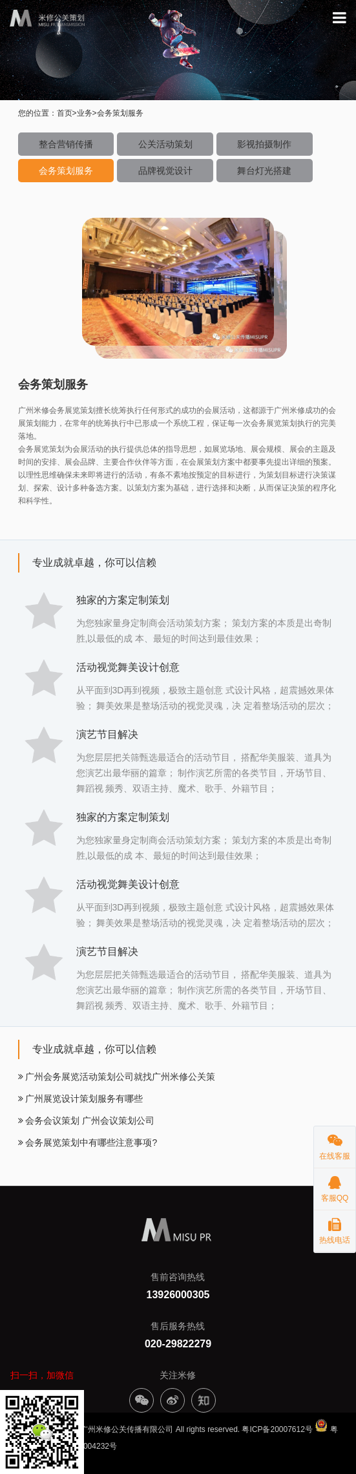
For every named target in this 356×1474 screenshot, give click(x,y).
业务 (84, 113)
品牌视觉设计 (165, 170)
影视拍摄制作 (264, 144)
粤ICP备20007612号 (277, 1429)
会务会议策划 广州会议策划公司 (86, 1120)
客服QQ (334, 1185)
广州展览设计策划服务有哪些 (80, 1098)
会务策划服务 (66, 170)
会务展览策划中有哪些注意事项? (88, 1142)
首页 (64, 113)
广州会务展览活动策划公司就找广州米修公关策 (117, 1076)
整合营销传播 (66, 144)
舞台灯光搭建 (264, 170)
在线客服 (334, 1143)
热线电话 (334, 1227)
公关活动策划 (165, 144)
